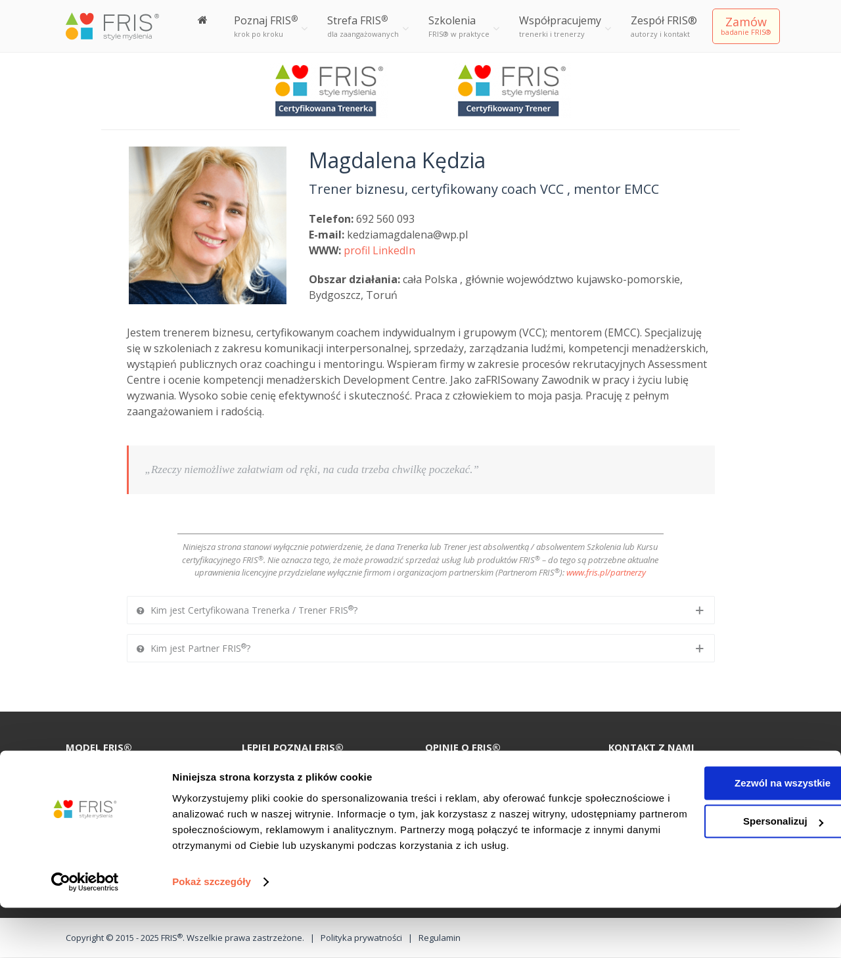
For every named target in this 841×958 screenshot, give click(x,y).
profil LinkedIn (379, 250)
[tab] (421, 610)
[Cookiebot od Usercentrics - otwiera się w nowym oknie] (85, 932)
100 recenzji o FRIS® (295, 770)
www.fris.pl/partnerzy (606, 572)
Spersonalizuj (732, 855)
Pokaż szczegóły (211, 932)
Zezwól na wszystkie (731, 817)
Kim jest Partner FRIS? (193, 647)
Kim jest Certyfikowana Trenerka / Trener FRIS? (247, 609)
